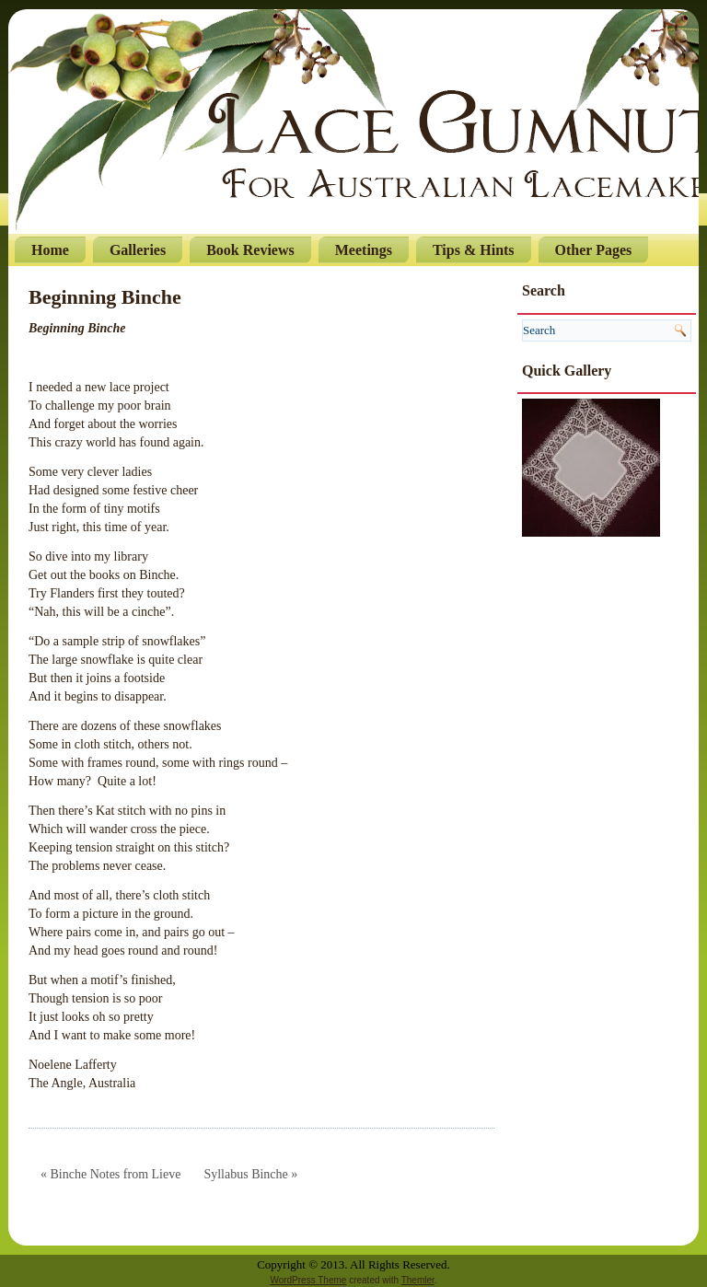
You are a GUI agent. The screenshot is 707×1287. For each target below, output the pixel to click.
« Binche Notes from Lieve (110, 1174)
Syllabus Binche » (250, 1174)
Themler (418, 1280)
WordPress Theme (308, 1280)
